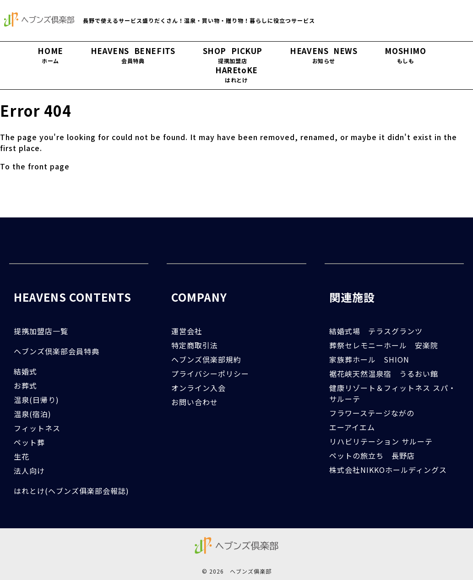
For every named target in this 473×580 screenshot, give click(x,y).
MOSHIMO (405, 55)
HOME (50, 55)
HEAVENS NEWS (323, 55)
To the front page (35, 166)
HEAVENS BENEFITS (133, 55)
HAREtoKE (236, 74)
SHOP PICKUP (233, 55)
